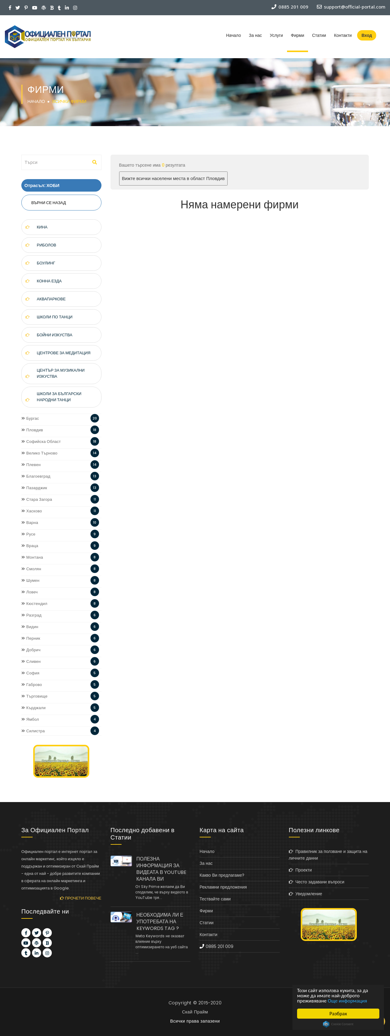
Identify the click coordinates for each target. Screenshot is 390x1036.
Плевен (31, 465)
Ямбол (30, 719)
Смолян (31, 569)
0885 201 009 (219, 946)
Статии (319, 35)
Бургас (30, 418)
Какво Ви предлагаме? (222, 875)
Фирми (297, 35)
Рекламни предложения (223, 887)
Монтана (32, 557)
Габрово (31, 685)
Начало (233, 35)
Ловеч (29, 592)
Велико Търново (39, 453)
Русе (28, 534)
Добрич (31, 650)
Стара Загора (36, 499)
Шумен (30, 580)
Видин (29, 627)
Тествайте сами (215, 899)
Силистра (33, 731)
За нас (255, 35)
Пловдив (32, 430)
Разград (31, 615)
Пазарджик (34, 488)
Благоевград (35, 476)
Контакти (343, 35)
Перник (30, 638)
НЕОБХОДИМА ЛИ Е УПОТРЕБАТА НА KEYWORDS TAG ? (159, 922)
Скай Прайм (195, 1012)
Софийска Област (41, 441)
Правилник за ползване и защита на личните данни (328, 854)
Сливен (31, 661)
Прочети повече (80, 898)
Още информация (347, 1001)
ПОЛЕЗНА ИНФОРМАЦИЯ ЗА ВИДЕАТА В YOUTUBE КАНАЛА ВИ (161, 869)
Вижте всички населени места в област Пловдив (173, 178)
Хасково (31, 511)
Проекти (300, 870)
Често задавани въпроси (317, 882)
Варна (29, 522)
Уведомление (305, 894)
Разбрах (338, 1013)
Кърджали (33, 708)
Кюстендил (34, 603)
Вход (366, 35)
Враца (29, 546)
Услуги (276, 35)
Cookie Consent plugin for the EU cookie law (338, 1024)
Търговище (34, 696)
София (30, 673)
